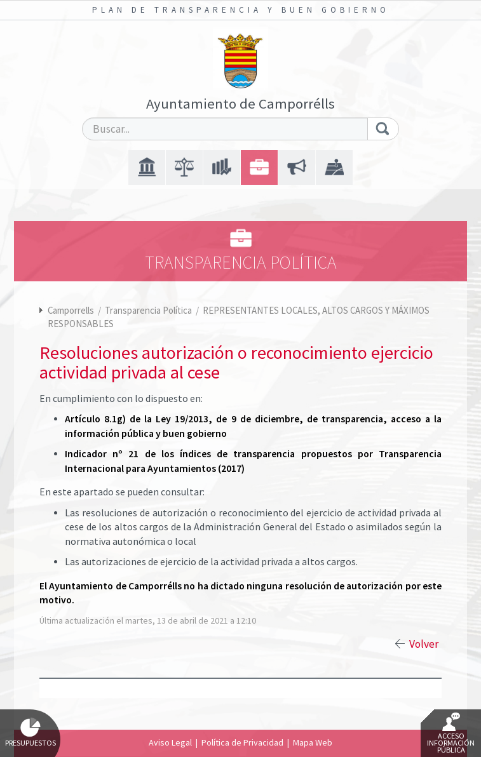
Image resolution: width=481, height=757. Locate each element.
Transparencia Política (149, 310)
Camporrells (71, 310)
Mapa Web (312, 742)
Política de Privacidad (242, 742)
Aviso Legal (170, 742)
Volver (423, 644)
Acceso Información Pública (451, 733)
